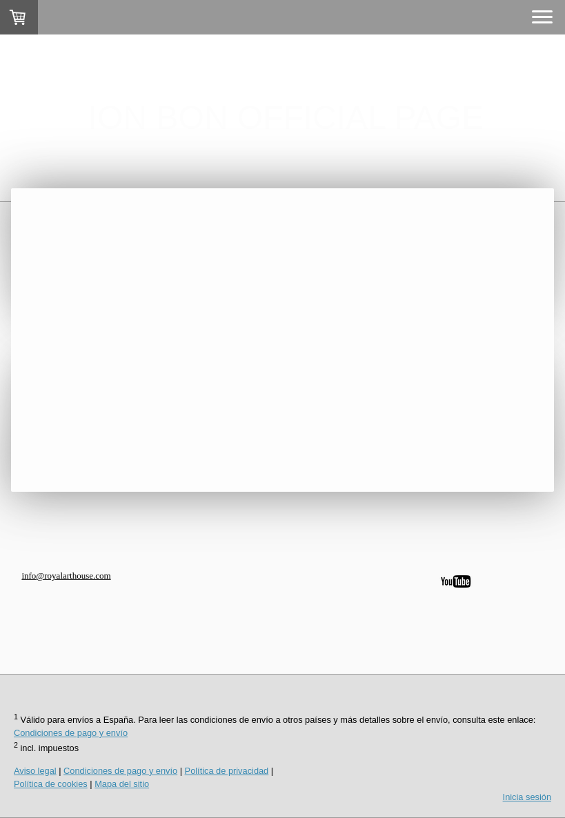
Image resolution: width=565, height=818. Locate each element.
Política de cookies (51, 784)
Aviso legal (35, 771)
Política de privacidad (227, 771)
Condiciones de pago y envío (71, 733)
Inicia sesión (527, 797)
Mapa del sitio (122, 784)
